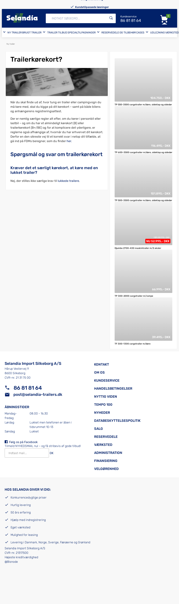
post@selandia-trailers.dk (37, 394)
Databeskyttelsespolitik (117, 421)
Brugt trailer (31, 32)
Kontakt (101, 364)
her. (69, 141)
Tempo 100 (103, 405)
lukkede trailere (68, 181)
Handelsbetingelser (113, 388)
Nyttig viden (105, 397)
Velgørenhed (106, 469)
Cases (140, 32)
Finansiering (105, 461)
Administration (108, 453)
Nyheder (102, 413)
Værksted (172, 32)
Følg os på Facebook (23, 442)
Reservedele (106, 437)
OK (52, 453)
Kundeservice (106, 380)
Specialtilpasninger (82, 32)
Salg (98, 429)
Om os (99, 372)
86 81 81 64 (28, 388)
